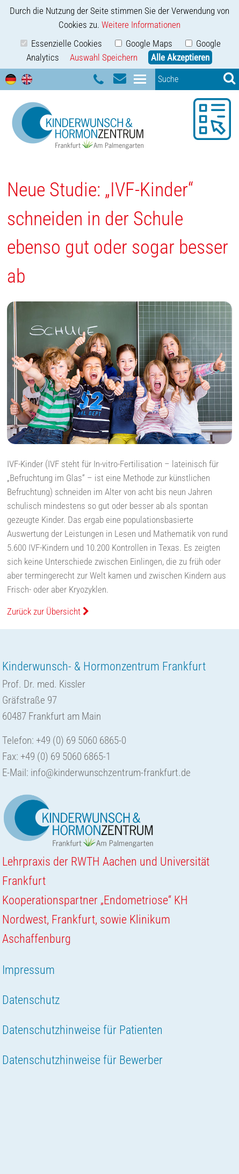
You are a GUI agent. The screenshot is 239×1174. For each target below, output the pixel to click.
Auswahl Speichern (103, 57)
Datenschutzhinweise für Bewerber (82, 1060)
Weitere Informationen (141, 24)
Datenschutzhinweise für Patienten (82, 1030)
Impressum (28, 970)
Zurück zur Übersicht (48, 611)
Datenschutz (31, 1000)
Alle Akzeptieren (180, 57)
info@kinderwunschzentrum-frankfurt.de (111, 772)
